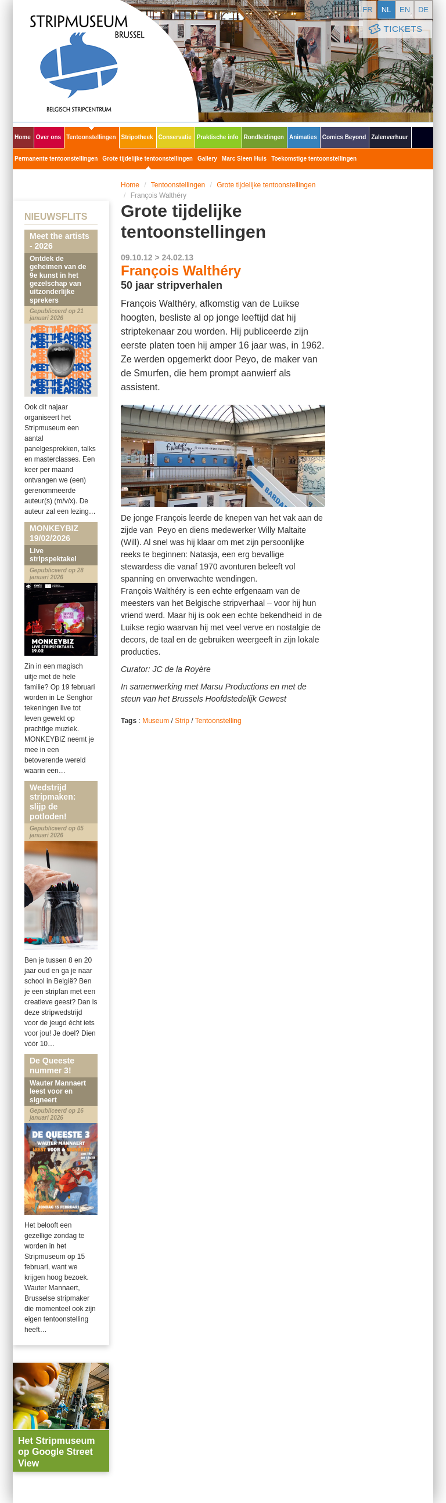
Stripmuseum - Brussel (106, 61)
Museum (155, 721)
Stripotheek (137, 137)
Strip (182, 721)
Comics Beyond (344, 137)
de (423, 9)
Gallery (207, 158)
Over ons (48, 137)
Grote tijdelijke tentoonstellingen (147, 158)
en (405, 9)
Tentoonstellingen (91, 137)
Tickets (394, 29)
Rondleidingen (264, 137)
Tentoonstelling (218, 721)
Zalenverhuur (389, 137)
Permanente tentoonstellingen (56, 158)
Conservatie (175, 137)
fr (367, 9)
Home (23, 137)
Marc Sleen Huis (244, 158)
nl (386, 9)
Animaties (303, 137)
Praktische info (218, 137)
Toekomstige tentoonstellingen (314, 158)
